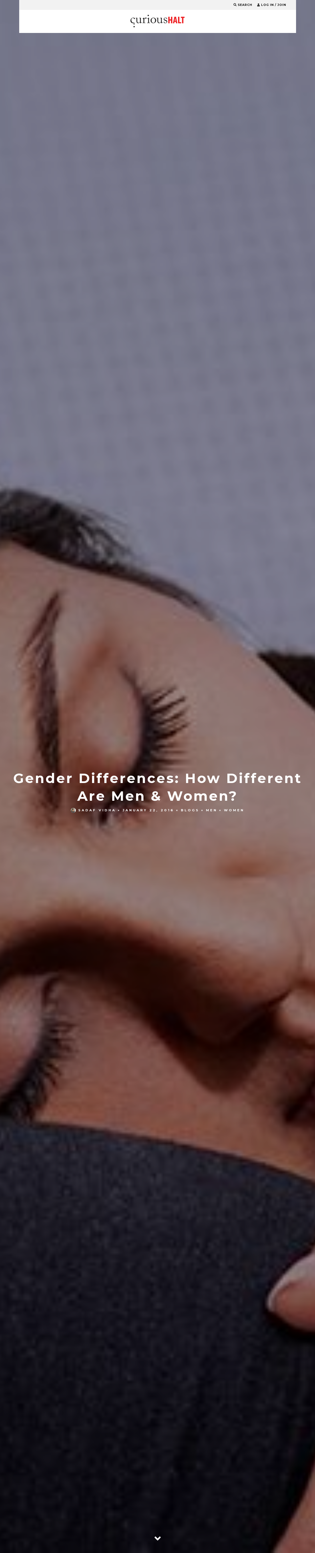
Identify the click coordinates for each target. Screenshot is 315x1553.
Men (211, 810)
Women (234, 810)
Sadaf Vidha (93, 810)
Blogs (190, 810)
